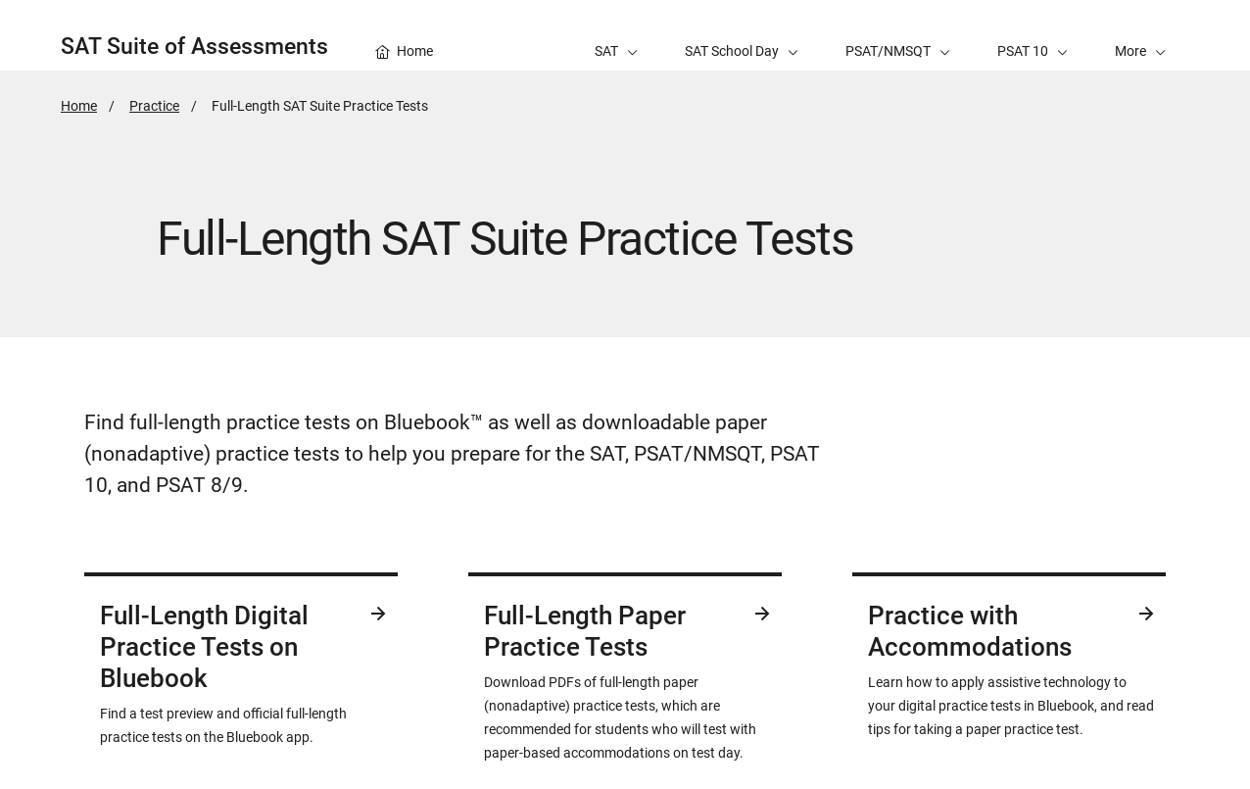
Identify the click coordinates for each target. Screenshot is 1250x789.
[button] (1140, 35)
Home (79, 106)
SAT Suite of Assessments (194, 46)
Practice (154, 106)
